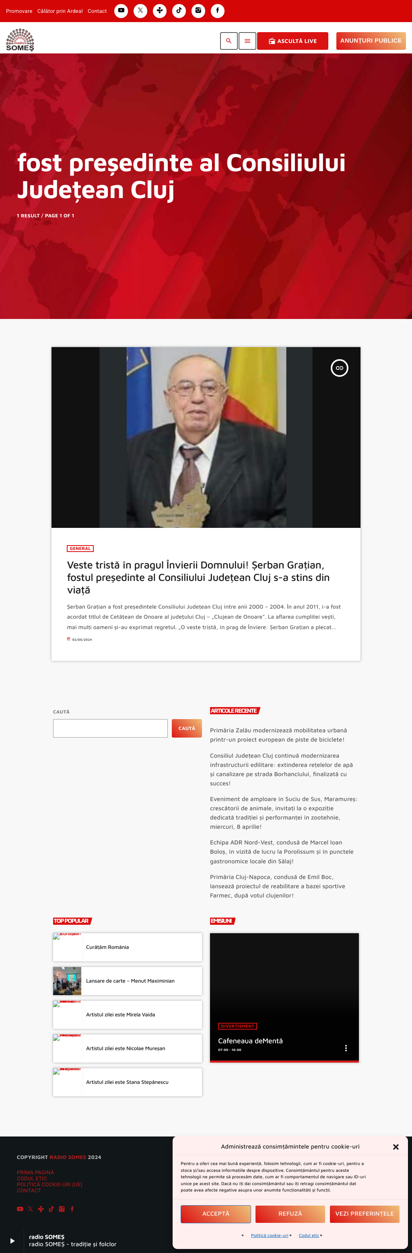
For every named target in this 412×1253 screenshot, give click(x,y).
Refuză (290, 1213)
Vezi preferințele (365, 1213)
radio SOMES (67, 1157)
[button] (396, 1147)
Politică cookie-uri (269, 1235)
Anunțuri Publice (371, 40)
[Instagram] (62, 1210)
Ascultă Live (292, 41)
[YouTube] (20, 1210)
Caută (61, 712)
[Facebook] (72, 1210)
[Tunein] (41, 1210)
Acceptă (216, 1213)
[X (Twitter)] (30, 1210)
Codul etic (309, 1235)
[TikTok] (51, 1210)
